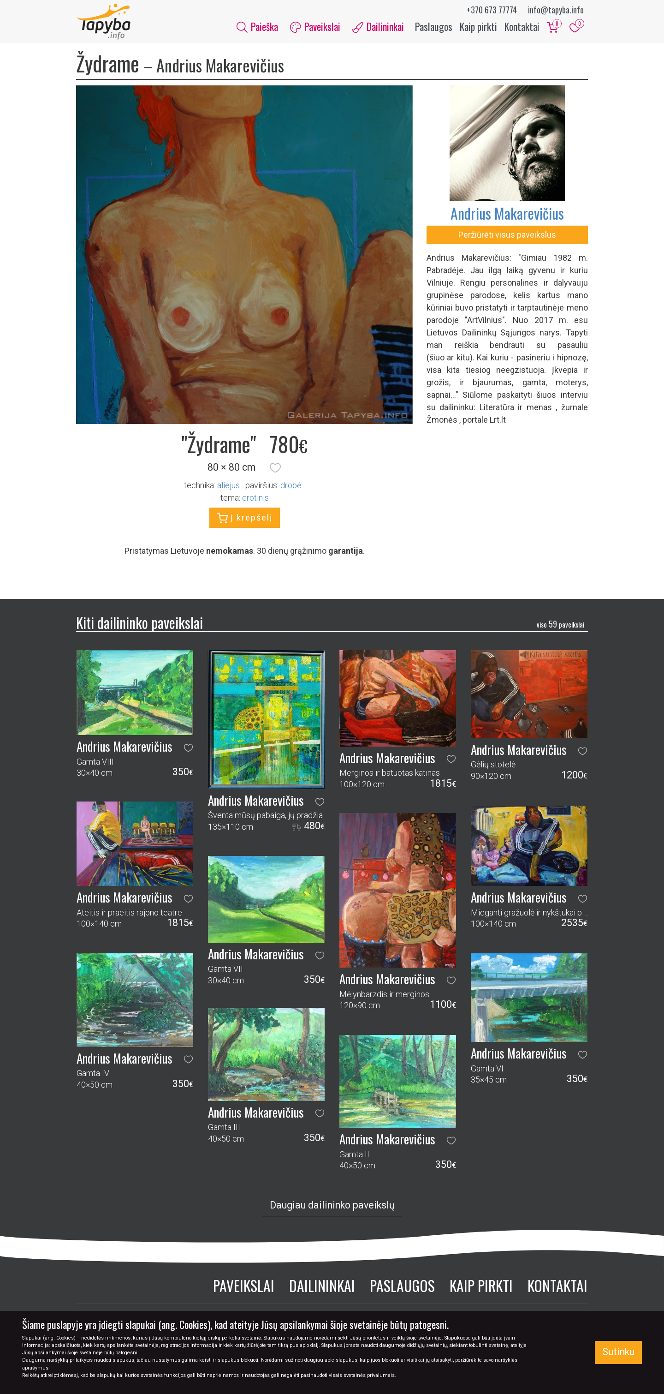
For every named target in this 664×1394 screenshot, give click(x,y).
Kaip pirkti (478, 26)
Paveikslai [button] (315, 26)
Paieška (257, 26)
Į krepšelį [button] (245, 519)
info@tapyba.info (556, 10)
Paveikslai (243, 1286)
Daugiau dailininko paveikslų (332, 1206)
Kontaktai (522, 26)
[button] (275, 468)
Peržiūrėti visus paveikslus (507, 235)
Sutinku (618, 1352)
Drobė (290, 486)
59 (560, 625)
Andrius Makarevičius (507, 214)
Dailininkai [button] (378, 26)
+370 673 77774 (492, 10)
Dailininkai (322, 1286)
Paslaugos (433, 26)
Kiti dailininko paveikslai (139, 623)
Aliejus (228, 486)
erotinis (255, 498)
